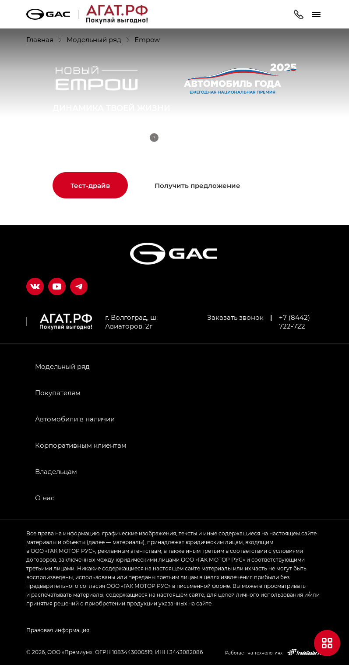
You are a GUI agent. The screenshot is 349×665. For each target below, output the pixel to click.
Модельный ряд (62, 366)
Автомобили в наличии (75, 418)
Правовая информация (57, 629)
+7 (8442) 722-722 (294, 321)
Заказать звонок (235, 317)
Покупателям (58, 392)
